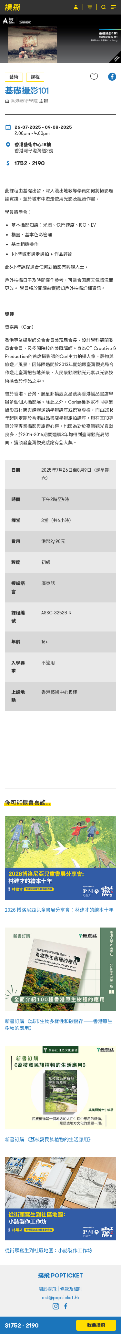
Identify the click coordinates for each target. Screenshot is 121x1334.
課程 (35, 77)
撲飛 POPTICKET (60, 1275)
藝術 (13, 77)
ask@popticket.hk (60, 1297)
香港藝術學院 (24, 101)
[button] (112, 77)
